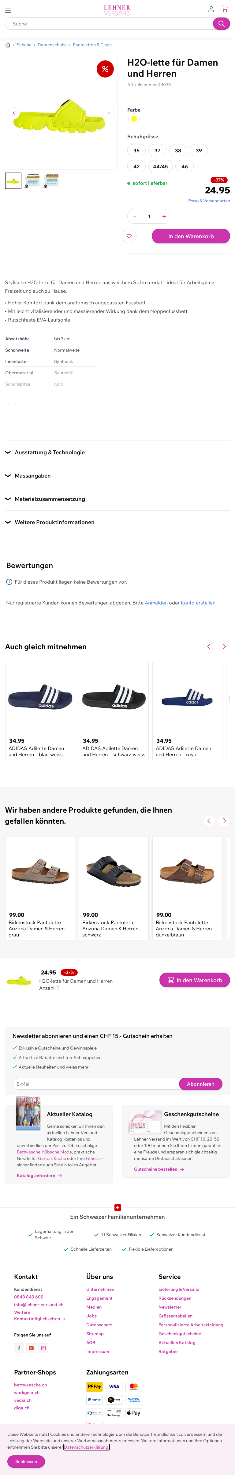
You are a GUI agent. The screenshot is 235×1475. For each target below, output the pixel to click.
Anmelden (156, 603)
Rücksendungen (175, 1298)
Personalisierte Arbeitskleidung (191, 1325)
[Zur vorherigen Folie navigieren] (209, 646)
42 (136, 166)
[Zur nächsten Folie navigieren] (224, 646)
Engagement (99, 1298)
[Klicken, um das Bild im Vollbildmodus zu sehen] (61, 113)
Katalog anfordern (39, 1175)
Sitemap (95, 1333)
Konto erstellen (198, 603)
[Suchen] (221, 23)
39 (199, 150)
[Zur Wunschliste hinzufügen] (129, 236)
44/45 (160, 166)
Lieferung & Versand (179, 1289)
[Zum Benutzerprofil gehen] (213, 8)
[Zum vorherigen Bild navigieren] (14, 113)
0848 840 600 (28, 1297)
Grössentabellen (175, 1316)
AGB (90, 1342)
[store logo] (117, 10)
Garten (45, 1158)
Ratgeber (168, 1351)
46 (184, 166)
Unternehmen (100, 1289)
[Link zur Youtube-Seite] (32, 1348)
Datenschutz (99, 1325)
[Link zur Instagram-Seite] (43, 1348)
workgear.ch (26, 1392)
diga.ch (21, 1408)
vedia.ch (23, 1400)
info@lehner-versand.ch (38, 1304)
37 (157, 150)
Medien (94, 1307)
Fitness (93, 1158)
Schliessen (26, 1461)
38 (178, 150)
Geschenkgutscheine (180, 1333)
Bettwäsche (28, 1152)
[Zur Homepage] (7, 45)
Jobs (91, 1316)
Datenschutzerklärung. (86, 1447)
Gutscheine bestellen (159, 1169)
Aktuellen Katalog (177, 1342)
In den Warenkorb (191, 236)
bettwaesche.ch (30, 1385)
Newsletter (170, 1307)
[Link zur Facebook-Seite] (20, 1348)
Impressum (97, 1351)
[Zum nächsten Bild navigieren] (109, 113)
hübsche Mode (57, 1152)
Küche (60, 1158)
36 (136, 150)
